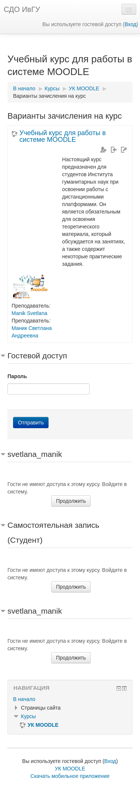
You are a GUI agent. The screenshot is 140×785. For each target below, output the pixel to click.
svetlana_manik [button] (34, 454)
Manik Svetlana (29, 313)
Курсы (28, 716)
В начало (24, 699)
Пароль (17, 376)
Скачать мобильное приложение (70, 776)
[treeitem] (70, 699)
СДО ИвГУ (22, 9)
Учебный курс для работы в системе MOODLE (62, 136)
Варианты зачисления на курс (49, 96)
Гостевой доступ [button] (37, 355)
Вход (131, 24)
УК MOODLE (70, 769)
